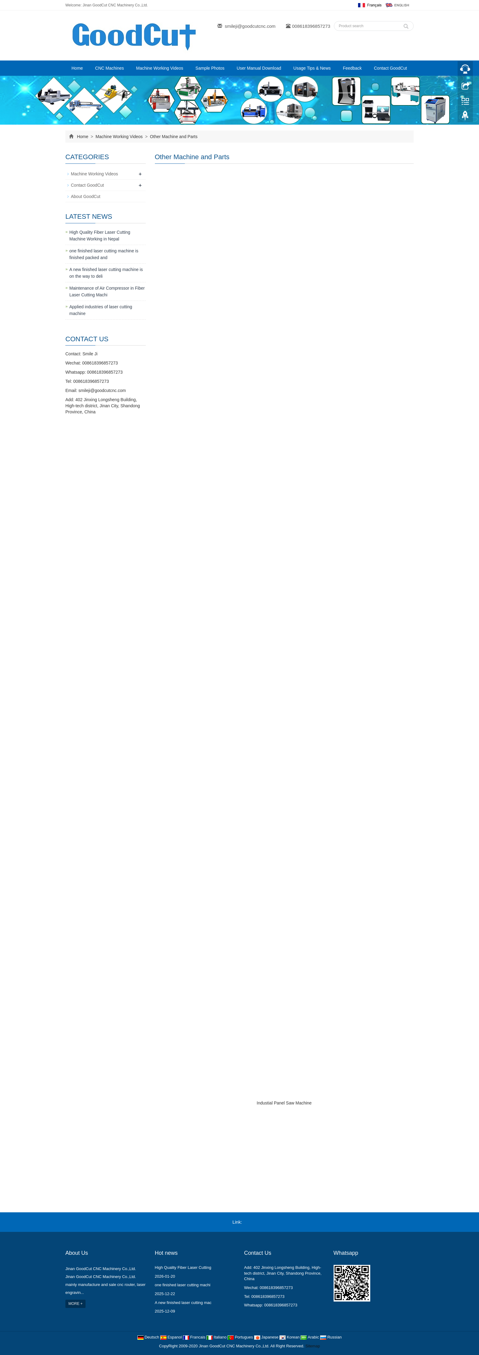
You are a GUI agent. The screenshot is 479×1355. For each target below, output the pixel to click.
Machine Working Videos (159, 68)
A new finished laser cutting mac (183, 1302)
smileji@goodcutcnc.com (250, 26)
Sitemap (312, 1346)
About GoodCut (86, 196)
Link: (237, 1222)
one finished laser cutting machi (182, 1285)
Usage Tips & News (312, 68)
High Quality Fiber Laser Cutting (183, 1267)
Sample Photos (210, 68)
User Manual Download (259, 68)
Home (77, 68)
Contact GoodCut (390, 68)
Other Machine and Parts (173, 136)
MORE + (75, 1304)
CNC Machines (109, 68)
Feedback (352, 68)
